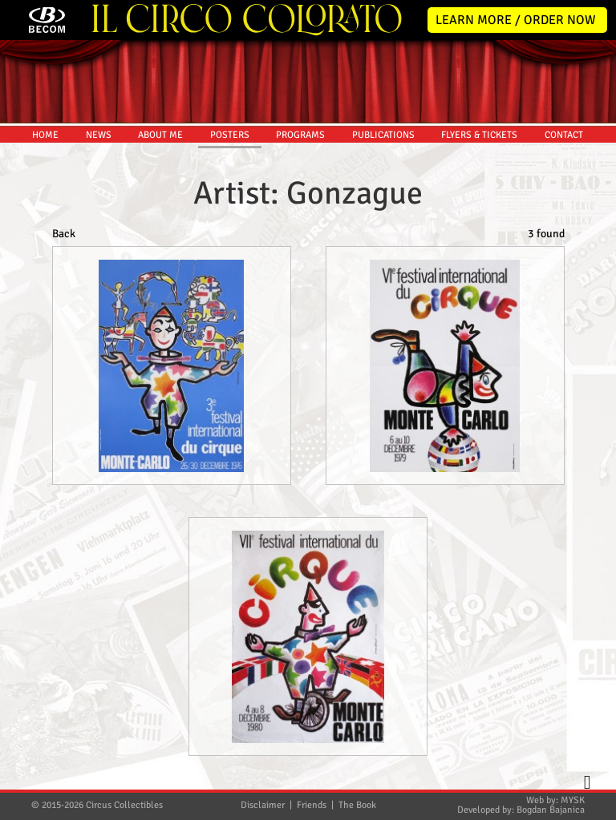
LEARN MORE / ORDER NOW (516, 20)
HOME (45, 135)
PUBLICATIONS (383, 135)
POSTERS (229, 135)
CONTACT (564, 135)
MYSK (573, 800)
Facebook (593, 338)
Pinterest (593, 439)
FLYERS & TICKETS (479, 135)
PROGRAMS (300, 135)
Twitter (593, 304)
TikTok (593, 473)
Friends (311, 805)
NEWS (98, 135)
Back (63, 233)
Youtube (593, 405)
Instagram (593, 372)
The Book (357, 805)
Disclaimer (263, 805)
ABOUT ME (160, 135)
